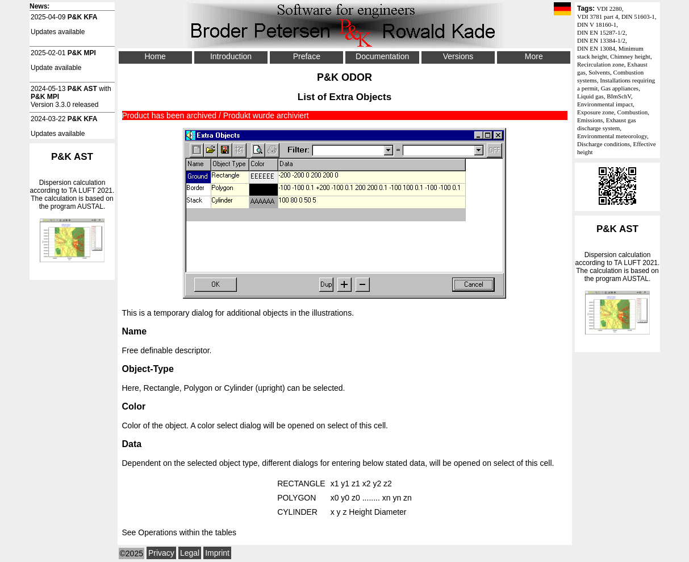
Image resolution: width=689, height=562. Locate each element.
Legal (189, 552)
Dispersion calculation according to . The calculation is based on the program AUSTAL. (617, 279)
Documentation (382, 56)
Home (154, 56)
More (534, 56)
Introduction (231, 56)
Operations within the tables (187, 532)
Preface (306, 56)
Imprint (217, 552)
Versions (458, 56)
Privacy (161, 552)
